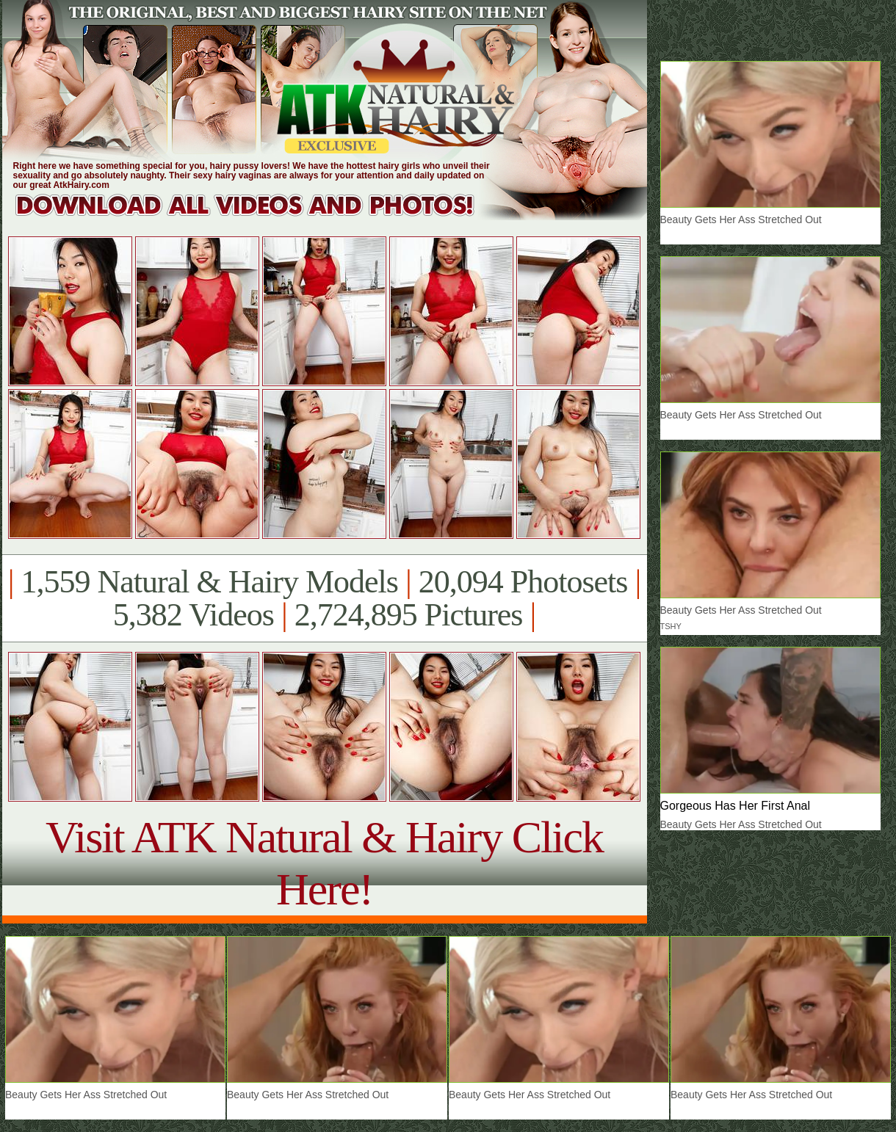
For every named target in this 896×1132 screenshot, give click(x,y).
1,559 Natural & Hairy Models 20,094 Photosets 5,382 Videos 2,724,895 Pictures (324, 598)
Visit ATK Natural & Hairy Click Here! (324, 863)
